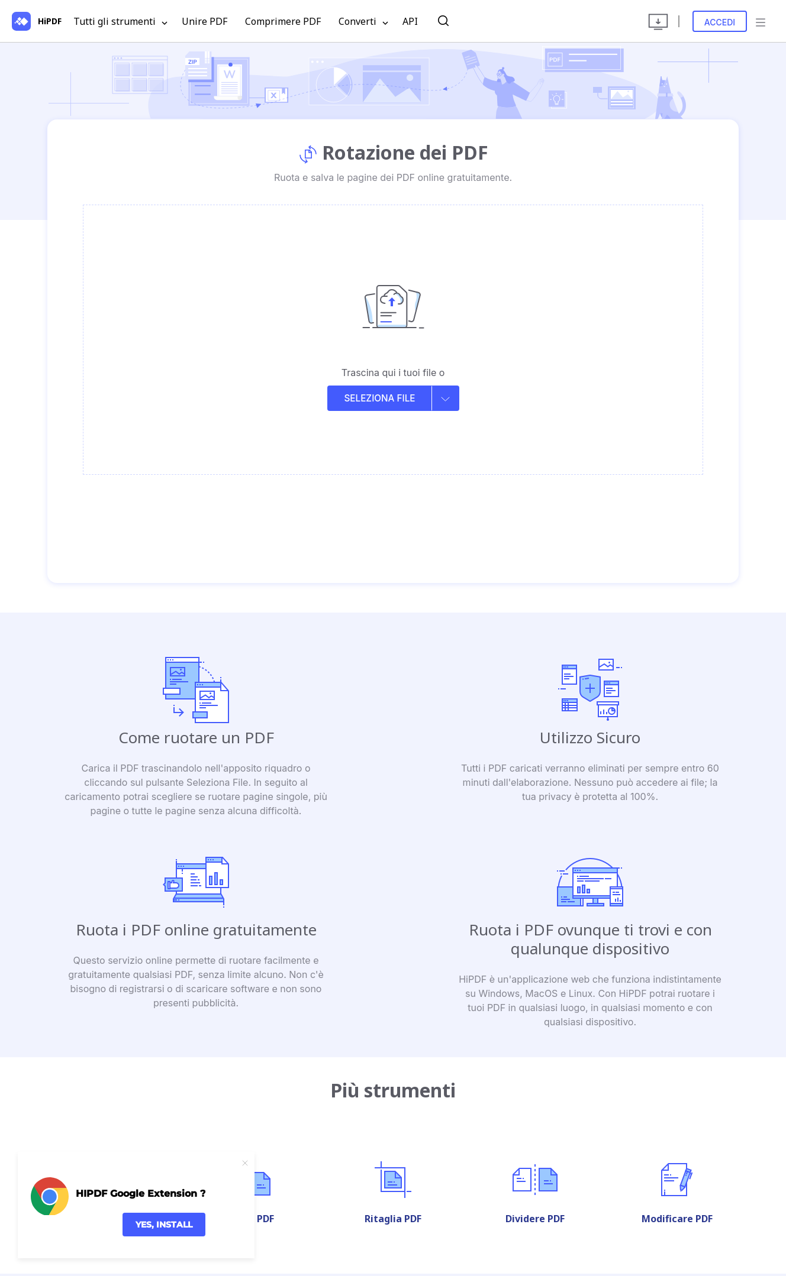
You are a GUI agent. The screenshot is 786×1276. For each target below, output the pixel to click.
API (410, 21)
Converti (363, 22)
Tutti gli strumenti (120, 22)
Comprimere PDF (283, 21)
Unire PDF (204, 21)
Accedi (719, 22)
